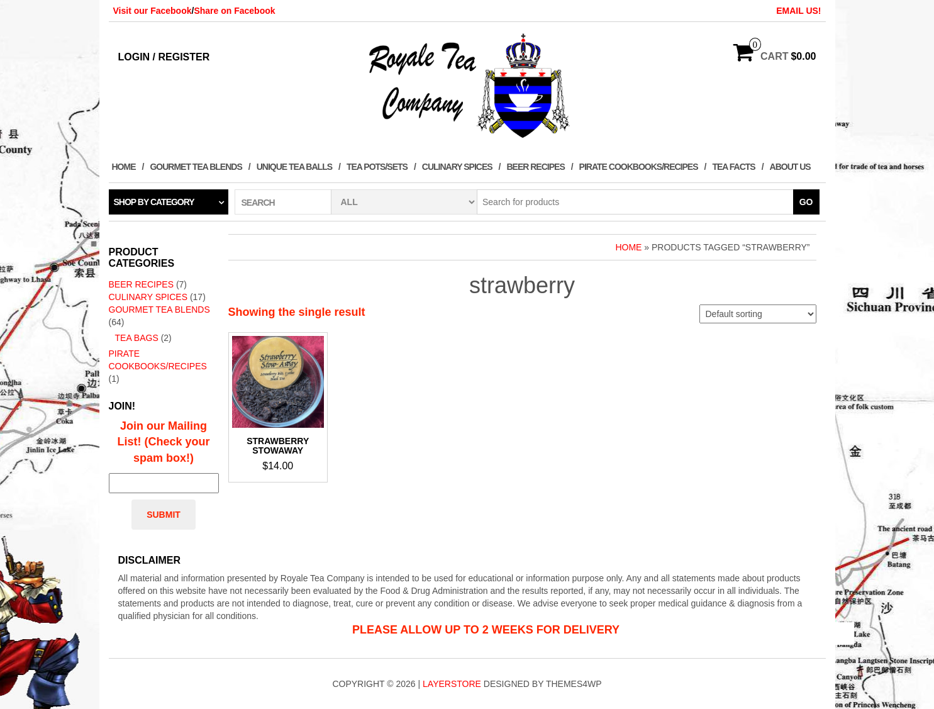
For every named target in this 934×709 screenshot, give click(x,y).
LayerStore (452, 684)
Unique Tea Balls (294, 167)
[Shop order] (757, 313)
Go (806, 202)
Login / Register (164, 57)
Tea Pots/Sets (377, 167)
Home (124, 167)
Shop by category (154, 202)
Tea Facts (733, 167)
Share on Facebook (234, 11)
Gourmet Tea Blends (196, 167)
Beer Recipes (535, 167)
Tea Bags (136, 338)
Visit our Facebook (152, 11)
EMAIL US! (798, 11)
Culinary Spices (457, 167)
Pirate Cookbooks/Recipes (638, 167)
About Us (790, 167)
